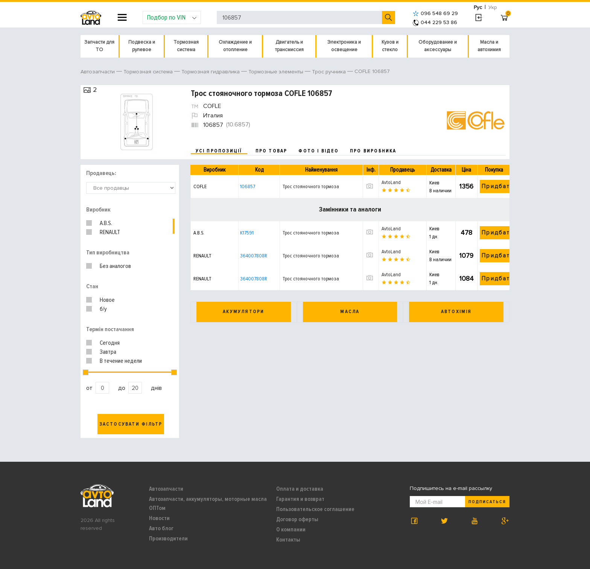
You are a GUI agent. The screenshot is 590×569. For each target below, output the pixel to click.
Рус (478, 7)
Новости (159, 518)
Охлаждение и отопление (235, 46)
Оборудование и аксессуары (437, 46)
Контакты (288, 539)
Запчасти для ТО (99, 46)
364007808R (253, 256)
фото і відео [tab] (318, 151)
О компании (291, 529)
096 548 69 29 (435, 13)
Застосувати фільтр (131, 424)
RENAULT (110, 232)
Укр (492, 7)
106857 (247, 186)
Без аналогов (115, 266)
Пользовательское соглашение (315, 509)
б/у (103, 309)
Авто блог (161, 528)
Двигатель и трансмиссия (289, 46)
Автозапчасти (166, 488)
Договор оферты (297, 519)
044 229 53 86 (435, 22)
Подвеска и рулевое (141, 46)
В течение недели (121, 361)
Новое (107, 300)
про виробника (373, 151)
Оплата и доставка (299, 488)
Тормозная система (186, 46)
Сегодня (110, 343)
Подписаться (487, 502)
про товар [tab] (271, 151)
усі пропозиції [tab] (219, 151)
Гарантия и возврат (300, 499)
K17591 (247, 233)
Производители (168, 538)
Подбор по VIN (172, 17)
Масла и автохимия (489, 46)
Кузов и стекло (390, 46)
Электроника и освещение (344, 46)
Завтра (108, 352)
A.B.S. (106, 223)
